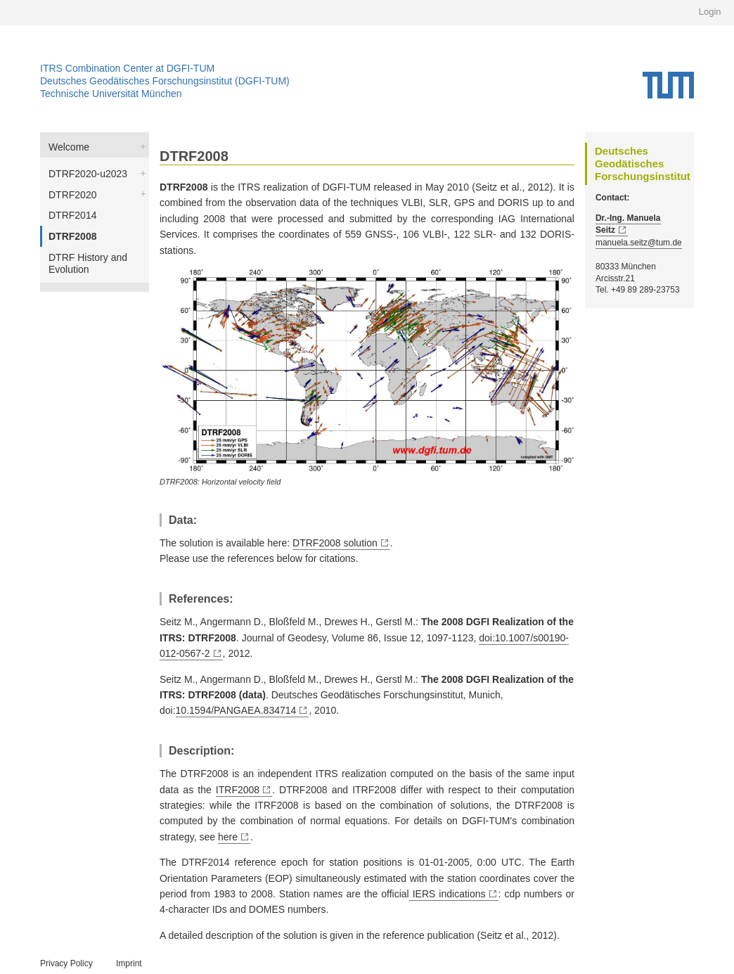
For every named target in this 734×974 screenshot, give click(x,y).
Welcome (69, 147)
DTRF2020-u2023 (88, 173)
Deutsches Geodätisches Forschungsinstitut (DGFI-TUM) (165, 81)
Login (710, 11)
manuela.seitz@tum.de (638, 243)
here (228, 836)
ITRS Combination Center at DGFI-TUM (127, 68)
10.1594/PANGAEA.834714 (236, 710)
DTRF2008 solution (335, 543)
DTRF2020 (72, 194)
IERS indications (447, 893)
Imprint (129, 963)
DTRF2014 (72, 215)
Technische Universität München (111, 93)
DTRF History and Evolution (88, 263)
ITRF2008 (237, 789)
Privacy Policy (66, 963)
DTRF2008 (72, 236)
